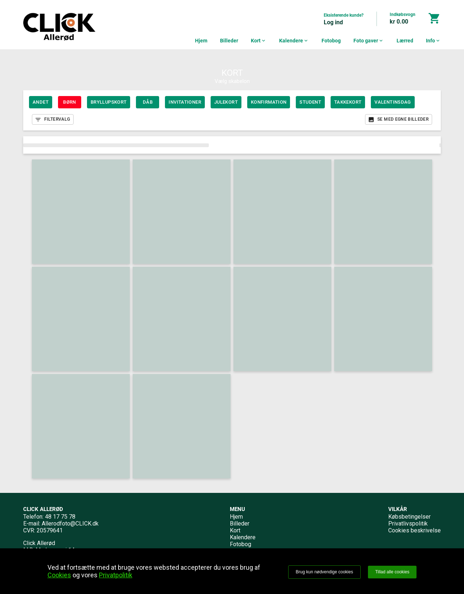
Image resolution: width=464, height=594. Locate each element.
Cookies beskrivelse (414, 530)
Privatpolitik (115, 575)
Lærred (405, 40)
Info (433, 40)
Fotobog (331, 40)
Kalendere (294, 40)
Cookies (59, 575)
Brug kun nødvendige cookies (324, 571)
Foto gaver (368, 40)
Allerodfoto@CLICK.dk (70, 523)
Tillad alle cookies (392, 571)
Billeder (229, 40)
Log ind (333, 22)
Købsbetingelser (409, 516)
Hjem (201, 40)
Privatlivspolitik (408, 523)
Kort (258, 40)
